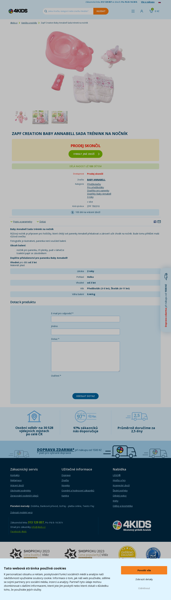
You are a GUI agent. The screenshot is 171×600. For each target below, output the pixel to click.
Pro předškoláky (95, 187)
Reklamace (16, 480)
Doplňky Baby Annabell (99, 193)
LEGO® (117, 475)
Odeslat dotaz (85, 396)
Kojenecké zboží (121, 485)
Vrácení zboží (17, 485)
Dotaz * (55, 338)
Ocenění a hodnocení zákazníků (77, 490)
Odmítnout (144, 588)
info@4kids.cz (38, 527)
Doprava (65, 475)
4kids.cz (13, 22)
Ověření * (56, 375)
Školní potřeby (120, 490)
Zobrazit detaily (144, 579)
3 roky (90, 196)
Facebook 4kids (18, 531)
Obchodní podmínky (20, 490)
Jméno (54, 326)
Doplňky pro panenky (98, 190)
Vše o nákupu (148, 2)
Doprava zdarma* (55, 449)
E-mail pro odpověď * (62, 313)
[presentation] (75, 384)
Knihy (115, 500)
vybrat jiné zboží (86, 153)
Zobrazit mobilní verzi (21, 512)
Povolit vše (144, 570)
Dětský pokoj (119, 495)
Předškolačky (94, 184)
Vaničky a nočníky (29, 22)
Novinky (65, 485)
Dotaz (42, 221)
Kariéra (65, 495)
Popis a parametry (22, 221)
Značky (65, 480)
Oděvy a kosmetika (123, 505)
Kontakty (15, 475)
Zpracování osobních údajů (24, 495)
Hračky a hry (119, 480)
